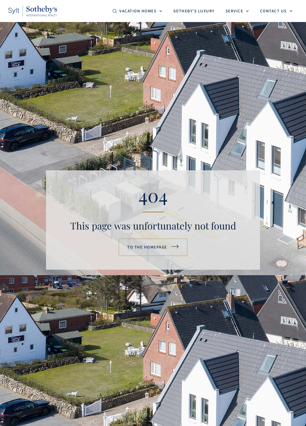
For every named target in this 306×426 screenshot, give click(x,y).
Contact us (276, 11)
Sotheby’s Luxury (194, 11)
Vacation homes (140, 11)
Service (237, 11)
